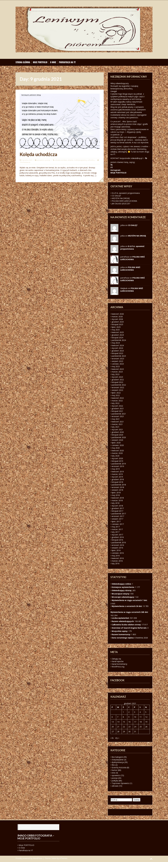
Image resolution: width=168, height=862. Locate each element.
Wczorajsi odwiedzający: (123, 597)
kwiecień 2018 (118, 498)
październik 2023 (119, 356)
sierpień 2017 (117, 519)
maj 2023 (116, 366)
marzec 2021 (117, 424)
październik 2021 (119, 413)
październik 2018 (119, 484)
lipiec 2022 (116, 392)
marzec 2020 (117, 453)
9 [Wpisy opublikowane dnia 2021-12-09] (128, 717)
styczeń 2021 (117, 429)
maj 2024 (116, 343)
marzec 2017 (117, 529)
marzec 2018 (117, 500)
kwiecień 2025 (118, 332)
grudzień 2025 (118, 322)
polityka (115, 780)
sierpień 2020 (117, 440)
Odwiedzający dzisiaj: (122, 590)
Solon (53, 858)
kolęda (70, 160)
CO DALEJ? (116, 195)
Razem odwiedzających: (123, 621)
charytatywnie (117, 759)
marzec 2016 (117, 561)
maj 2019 (116, 469)
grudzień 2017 (118, 508)
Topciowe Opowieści (120, 783)
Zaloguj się (116, 658)
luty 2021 (115, 427)
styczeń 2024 (117, 348)
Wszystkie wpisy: (120, 631)
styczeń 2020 (117, 458)
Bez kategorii (117, 757)
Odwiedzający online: (122, 584)
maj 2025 (116, 329)
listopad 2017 (117, 511)
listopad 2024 (117, 337)
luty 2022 (115, 403)
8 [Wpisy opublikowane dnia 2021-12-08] (123, 717)
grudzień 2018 (118, 479)
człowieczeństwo (61, 160)
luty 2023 (115, 374)
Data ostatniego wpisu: (123, 637)
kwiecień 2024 (118, 345)
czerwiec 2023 (118, 364)
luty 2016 (115, 563)
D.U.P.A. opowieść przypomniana (126, 193)
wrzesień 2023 (118, 358)
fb (146, 158)
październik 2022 (119, 385)
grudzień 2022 (118, 379)
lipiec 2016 (116, 550)
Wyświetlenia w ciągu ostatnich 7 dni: (130, 600)
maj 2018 (116, 495)
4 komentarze (25, 162)
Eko (113, 765)
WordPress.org (118, 666)
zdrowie (115, 786)
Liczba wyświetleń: (121, 618)
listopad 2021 (117, 411)
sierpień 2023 (117, 361)
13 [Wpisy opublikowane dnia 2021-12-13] (113, 722)
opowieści (40, 160)
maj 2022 (116, 395)
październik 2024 (119, 340)
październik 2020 (119, 437)
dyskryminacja (118, 762)
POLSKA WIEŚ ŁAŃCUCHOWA (124, 201)
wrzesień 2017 (118, 516)
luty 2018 (115, 503)
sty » (117, 738)
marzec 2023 (117, 371)
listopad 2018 (117, 482)
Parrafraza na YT (67, 62)
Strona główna (23, 62)
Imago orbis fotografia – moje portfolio (36, 837)
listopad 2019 (117, 461)
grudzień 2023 (118, 350)
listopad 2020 (117, 434)
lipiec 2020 (116, 442)
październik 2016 (119, 542)
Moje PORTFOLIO (40, 62)
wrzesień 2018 (118, 487)
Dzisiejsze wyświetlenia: (123, 587)
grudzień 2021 (118, 408)
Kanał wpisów (117, 661)
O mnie (53, 62)
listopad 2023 (117, 353)
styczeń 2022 (117, 406)
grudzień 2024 (118, 335)
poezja (47, 160)
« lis (112, 738)
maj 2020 (116, 448)
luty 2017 (115, 532)
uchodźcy (91, 160)
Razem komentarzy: (121, 634)
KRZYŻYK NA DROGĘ (121, 198)
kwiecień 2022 (118, 398)
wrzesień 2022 (118, 387)
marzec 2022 (117, 400)
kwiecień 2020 (118, 450)
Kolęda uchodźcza (38, 154)
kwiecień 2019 (118, 471)
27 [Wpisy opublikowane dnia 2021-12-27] (113, 731)
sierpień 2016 (117, 547)
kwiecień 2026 (118, 314)
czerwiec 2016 (118, 553)
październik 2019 (119, 463)
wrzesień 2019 (118, 466)
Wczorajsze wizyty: (121, 593)
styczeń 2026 (117, 319)
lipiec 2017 (116, 521)
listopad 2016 (117, 540)
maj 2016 (116, 555)
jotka (122, 267)
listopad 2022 (117, 382)
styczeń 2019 (117, 477)
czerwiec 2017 (118, 524)
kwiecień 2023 (118, 369)
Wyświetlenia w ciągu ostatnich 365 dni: (129, 612)
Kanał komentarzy (119, 664)
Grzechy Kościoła (119, 767)
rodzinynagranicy (80, 160)
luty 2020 (115, 456)
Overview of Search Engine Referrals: (129, 628)
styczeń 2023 (117, 377)
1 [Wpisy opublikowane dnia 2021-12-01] (123, 712)
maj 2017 (116, 526)
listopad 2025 (117, 324)
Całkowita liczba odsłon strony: (127, 624)
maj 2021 (116, 419)
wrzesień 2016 (118, 545)
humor (114, 770)
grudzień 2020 (118, 432)
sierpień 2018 (117, 490)
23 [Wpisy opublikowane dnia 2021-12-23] (129, 726)
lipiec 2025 (116, 327)
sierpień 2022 (117, 390)
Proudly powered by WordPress (29, 858)
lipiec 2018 (116, 492)
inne (113, 772)
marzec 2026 (117, 316)
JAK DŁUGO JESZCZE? (121, 203)
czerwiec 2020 (118, 445)
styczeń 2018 (117, 505)
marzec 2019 (117, 474)
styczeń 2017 (117, 534)
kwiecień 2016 (118, 558)
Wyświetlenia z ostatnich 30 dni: (127, 606)
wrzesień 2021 (118, 416)
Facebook (26, 827)
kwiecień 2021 (118, 421)
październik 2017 (119, 513)
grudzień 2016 (118, 537)
